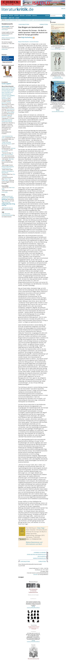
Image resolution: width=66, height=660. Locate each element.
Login (17, 18)
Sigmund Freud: (8, 204)
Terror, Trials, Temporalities (6, 179)
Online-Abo (4, 49)
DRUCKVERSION (43, 556)
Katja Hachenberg (27, 37)
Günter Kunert (5, 88)
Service (34, 15)
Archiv (11, 15)
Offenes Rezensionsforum (8, 38)
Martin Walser (6, 91)
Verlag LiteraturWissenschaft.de (33, 607)
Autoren (28, 15)
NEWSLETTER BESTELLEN (40, 558)
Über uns (11, 18)
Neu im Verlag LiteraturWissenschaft (58, 77)
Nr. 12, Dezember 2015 (23, 20)
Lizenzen (35, 574)
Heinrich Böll (5, 89)
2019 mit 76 (4, 151)
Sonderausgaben (6, 83)
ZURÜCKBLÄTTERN (23, 24)
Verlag (63, 8)
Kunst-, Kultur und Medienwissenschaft (41, 20)
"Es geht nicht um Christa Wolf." (7, 154)
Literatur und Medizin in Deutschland (8, 171)
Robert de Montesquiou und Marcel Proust (8, 167)
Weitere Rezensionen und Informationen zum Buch (34, 543)
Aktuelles (4, 15)
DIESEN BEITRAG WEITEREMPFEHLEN (37, 554)
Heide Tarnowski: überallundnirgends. (7, 143)
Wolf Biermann (9, 92)
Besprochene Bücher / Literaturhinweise (28, 41)
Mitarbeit (4, 18)
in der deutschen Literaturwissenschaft (7, 214)
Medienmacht (5, 35)
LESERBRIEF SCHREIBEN (41, 552)
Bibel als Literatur (8, 208)
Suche (47, 15)
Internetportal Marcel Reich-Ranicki (7, 120)
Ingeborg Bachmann (7, 116)
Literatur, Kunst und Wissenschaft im (8, 197)
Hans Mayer (5, 29)
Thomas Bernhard (6, 102)
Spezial (16, 15)
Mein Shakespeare (6, 94)
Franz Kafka (5, 192)
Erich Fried (4, 106)
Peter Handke (10, 112)
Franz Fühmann (10, 109)
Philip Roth (12, 88)
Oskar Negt (40, 528)
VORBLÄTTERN (44, 24)
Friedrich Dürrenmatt (6, 97)
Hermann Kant (5, 95)
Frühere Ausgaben (11, 20)
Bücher (22, 15)
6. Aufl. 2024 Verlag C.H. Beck (58, 49)
